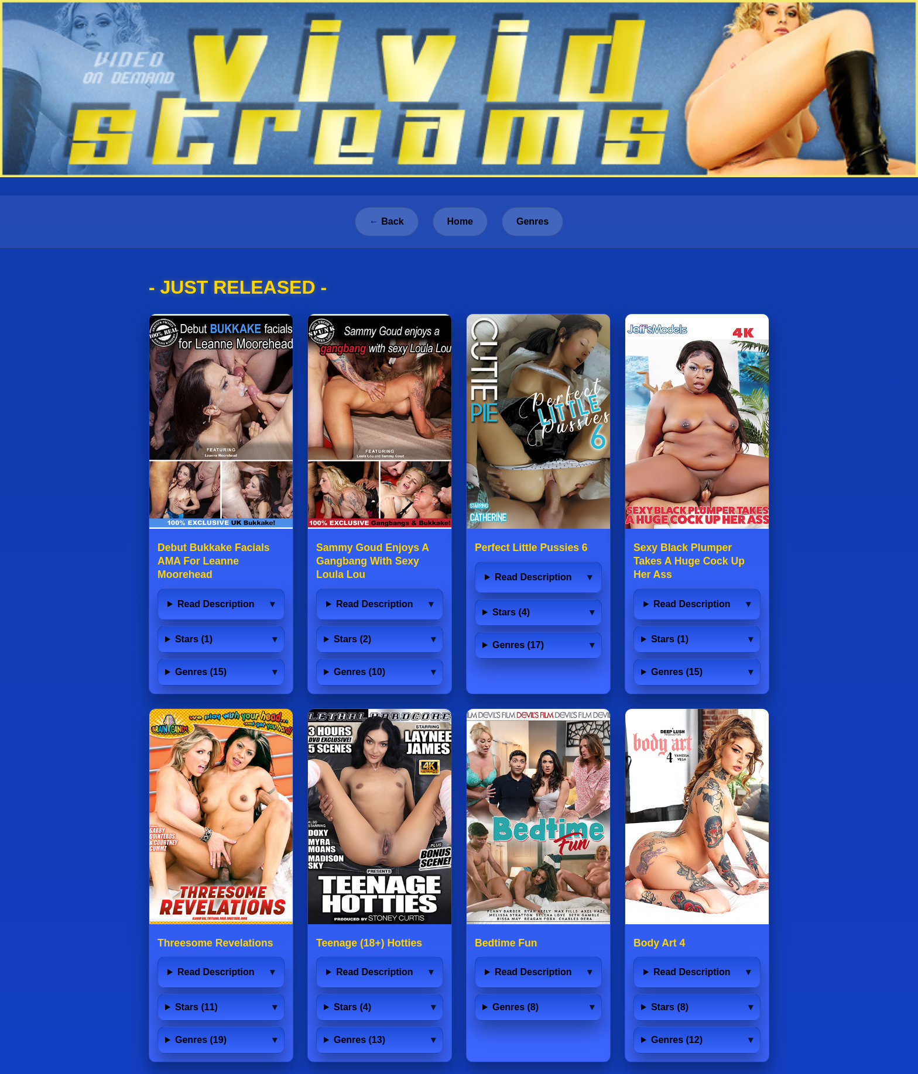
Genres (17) (518, 645)
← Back (386, 221)
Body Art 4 (659, 943)
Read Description (216, 604)
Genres (532, 221)
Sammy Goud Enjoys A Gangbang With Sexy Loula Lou (372, 561)
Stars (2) (352, 639)
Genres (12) (677, 1040)
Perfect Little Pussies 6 (531, 547)
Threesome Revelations (215, 943)
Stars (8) (669, 1007)
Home (460, 221)
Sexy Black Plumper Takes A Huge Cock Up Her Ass (689, 561)
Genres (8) (515, 1007)
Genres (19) (201, 1040)
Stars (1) (194, 639)
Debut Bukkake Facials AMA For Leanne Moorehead (213, 561)
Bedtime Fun (506, 943)
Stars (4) (511, 612)
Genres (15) (201, 672)
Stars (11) (196, 1007)
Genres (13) (359, 1040)
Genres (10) (359, 672)
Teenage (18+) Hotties (369, 943)
